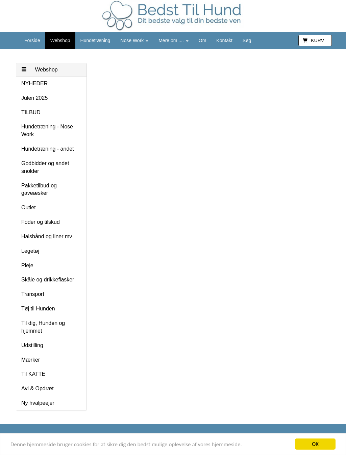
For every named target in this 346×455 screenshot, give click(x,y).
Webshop (60, 40)
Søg (247, 40)
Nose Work (134, 40)
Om (202, 40)
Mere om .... (173, 40)
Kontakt (224, 40)
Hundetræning (95, 40)
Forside (32, 40)
